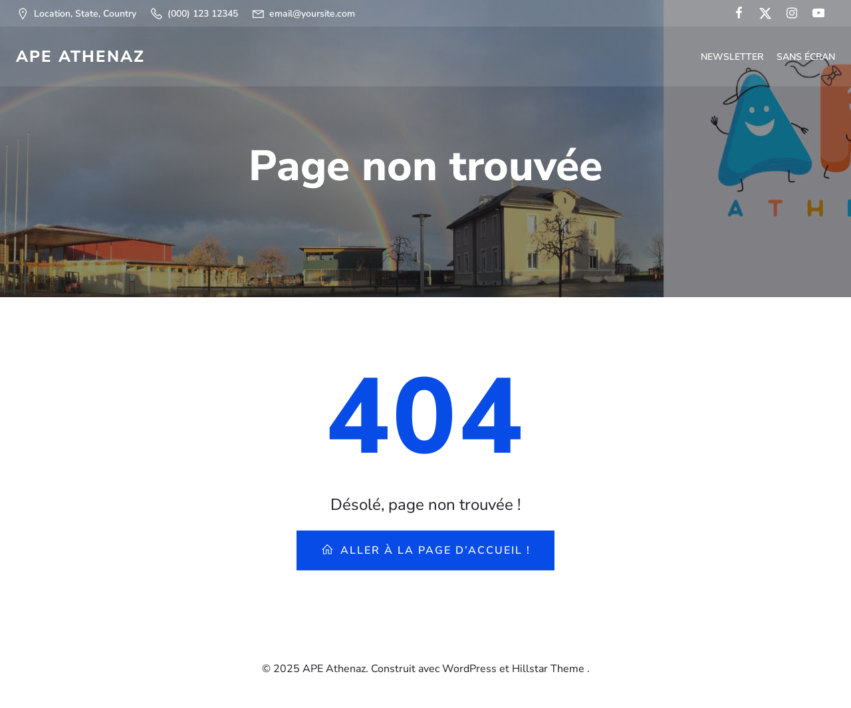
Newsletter (732, 57)
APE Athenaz (80, 56)
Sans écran (806, 57)
